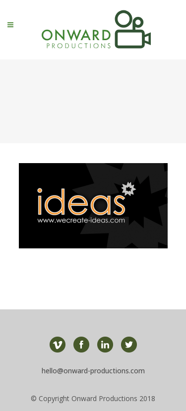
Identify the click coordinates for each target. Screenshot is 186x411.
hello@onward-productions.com (93, 370)
